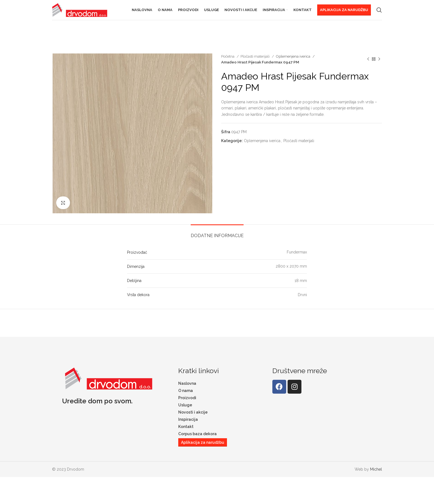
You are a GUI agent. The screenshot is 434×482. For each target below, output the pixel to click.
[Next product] (379, 64)
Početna (228, 61)
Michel (376, 474)
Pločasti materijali (255, 61)
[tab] (217, 237)
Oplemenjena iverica (293, 61)
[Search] (379, 12)
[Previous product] (368, 64)
